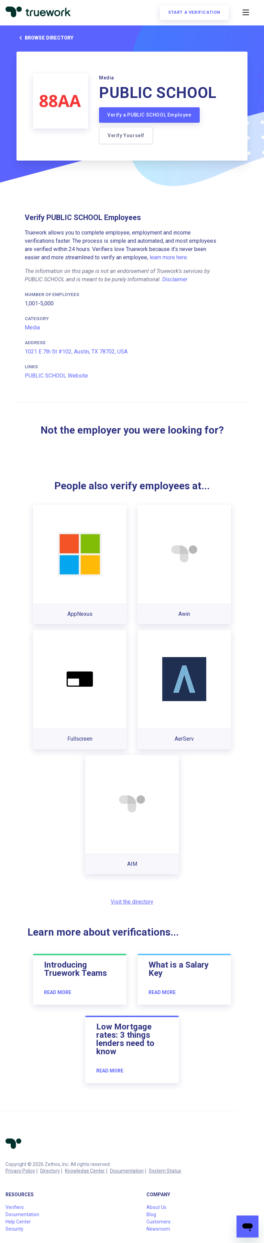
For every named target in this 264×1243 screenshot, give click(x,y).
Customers (158, 1221)
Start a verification (194, 12)
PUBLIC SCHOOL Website (56, 375)
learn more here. (169, 257)
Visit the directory (132, 901)
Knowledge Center (85, 1171)
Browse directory (44, 38)
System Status (165, 1171)
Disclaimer (174, 279)
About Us (156, 1207)
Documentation (127, 1171)
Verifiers (15, 1207)
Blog (151, 1214)
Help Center (18, 1221)
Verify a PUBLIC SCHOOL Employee (149, 115)
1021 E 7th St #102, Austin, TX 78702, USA (76, 351)
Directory (50, 1171)
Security (14, 1229)
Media (32, 327)
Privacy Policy (20, 1171)
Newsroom (158, 1229)
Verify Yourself (126, 135)
